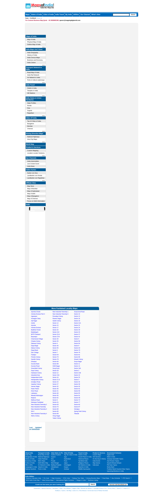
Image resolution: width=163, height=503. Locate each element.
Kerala (29, 105)
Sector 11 (77, 364)
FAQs (61, 488)
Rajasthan (30, 113)
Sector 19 (77, 321)
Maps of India (31, 36)
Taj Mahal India (82, 461)
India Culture (31, 62)
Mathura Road (35, 400)
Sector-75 (56, 357)
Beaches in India (83, 467)
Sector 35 (55, 341)
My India (68, 14)
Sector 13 (77, 316)
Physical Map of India (34, 42)
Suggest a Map (76, 488)
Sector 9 (76, 345)
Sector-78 (56, 359)
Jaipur (66, 463)
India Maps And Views (34, 49)
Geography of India (31, 457)
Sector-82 (77, 404)
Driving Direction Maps (34, 133)
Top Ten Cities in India (70, 455)
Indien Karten (31, 170)
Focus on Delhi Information (36, 201)
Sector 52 (77, 388)
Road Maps (105, 478)
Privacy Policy (111, 488)
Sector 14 (77, 366)
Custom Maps (97, 455)
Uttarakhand (54, 467)
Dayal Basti (34, 350)
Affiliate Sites (31, 183)
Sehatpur (77, 409)
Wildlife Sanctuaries (84, 469)
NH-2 (32, 411)
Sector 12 (55, 323)
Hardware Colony (36, 373)
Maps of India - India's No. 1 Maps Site (27, 5)
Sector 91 (77, 395)
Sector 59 (77, 391)
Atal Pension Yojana (113, 461)
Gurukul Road (35, 366)
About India (29, 453)
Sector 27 (55, 384)
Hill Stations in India (84, 465)
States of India (36, 14)
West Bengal (55, 463)
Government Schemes (114, 453)
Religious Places (83, 463)
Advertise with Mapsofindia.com (118, 484)
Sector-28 (56, 370)
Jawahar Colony (36, 384)
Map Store (30, 186)
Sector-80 (56, 409)
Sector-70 (77, 350)
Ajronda (33, 325)
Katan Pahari (35, 388)
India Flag (28, 455)
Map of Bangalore (33, 196)
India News (31, 166)
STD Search (126, 478)
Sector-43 (77, 348)
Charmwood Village (37, 339)
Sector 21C (56, 332)
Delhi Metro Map (43, 463)
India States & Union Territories (33, 99)
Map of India (31, 39)
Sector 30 (55, 339)
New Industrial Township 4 (39, 413)
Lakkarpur (34, 393)
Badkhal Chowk (36, 330)
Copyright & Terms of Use (100, 488)
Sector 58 (77, 341)
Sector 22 (77, 325)
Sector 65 (77, 393)
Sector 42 (77, 336)
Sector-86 (77, 357)
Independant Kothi (36, 377)
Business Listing (93, 480)
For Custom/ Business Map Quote (36, 20)
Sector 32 (55, 386)
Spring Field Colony (80, 411)
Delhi (28, 205)
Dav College (34, 352)
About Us (119, 488)
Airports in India (43, 467)
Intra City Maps (32, 139)
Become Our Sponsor (86, 488)
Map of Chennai (32, 198)
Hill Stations (31, 93)
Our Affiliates (67, 488)
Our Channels (31, 158)
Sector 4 (55, 343)
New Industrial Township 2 (39, 404)
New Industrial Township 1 (60, 312)
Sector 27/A (56, 336)
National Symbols (30, 469)
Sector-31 (56, 402)
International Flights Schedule (65, 480)
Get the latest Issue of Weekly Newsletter (97, 490)
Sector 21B (77, 373)
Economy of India (30, 461)
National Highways (33, 137)
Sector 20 (55, 330)
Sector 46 (55, 345)
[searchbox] (121, 14)
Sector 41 (55, 391)
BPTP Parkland (35, 334)
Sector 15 (55, 325)
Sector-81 (77, 355)
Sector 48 (55, 393)
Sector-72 (77, 400)
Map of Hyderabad (33, 191)
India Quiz (96, 465)
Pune (65, 461)
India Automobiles (33, 161)
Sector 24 (55, 382)
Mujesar (33, 398)
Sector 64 (77, 343)
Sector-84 (56, 361)
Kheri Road (34, 391)
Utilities (76, 14)
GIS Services (97, 457)
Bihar (52, 469)
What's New (95, 14)
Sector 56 (55, 395)
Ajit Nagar (34, 321)
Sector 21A (77, 323)
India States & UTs (57, 453)
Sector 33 (77, 332)
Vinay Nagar (56, 416)
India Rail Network (33, 75)
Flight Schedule (56, 478)
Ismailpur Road (35, 382)
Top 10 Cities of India (34, 121)
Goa (28, 108)
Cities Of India (31, 118)
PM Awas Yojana (112, 465)
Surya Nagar (78, 361)
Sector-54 (56, 355)
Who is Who (29, 465)
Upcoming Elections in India (115, 471)
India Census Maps (33, 57)
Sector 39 (77, 384)
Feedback (57, 490)
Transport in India (44, 453)
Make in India (111, 457)
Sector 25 (77, 377)
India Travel (59, 14)
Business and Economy (35, 60)
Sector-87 (77, 407)
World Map (30, 144)
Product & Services (33, 147)
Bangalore (30, 123)
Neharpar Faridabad (37, 402)
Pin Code (46, 478)
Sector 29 (77, 330)
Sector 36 (55, 388)
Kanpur (66, 467)
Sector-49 (77, 398)
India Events (96, 461)
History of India (32, 55)
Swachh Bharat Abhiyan (114, 463)
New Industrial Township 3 (39, 409)
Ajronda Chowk (35, 312)
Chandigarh (67, 465)
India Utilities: (29, 476)
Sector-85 (56, 411)
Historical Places (83, 459)
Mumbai (29, 126)
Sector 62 (55, 398)
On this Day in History (99, 459)
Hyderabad (67, 459)
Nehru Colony (35, 416)
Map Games (96, 463)
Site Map (69, 490)
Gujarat (29, 110)
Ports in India (42, 469)
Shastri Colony (78, 359)
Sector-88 (56, 364)
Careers (63, 490)
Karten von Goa (32, 173)
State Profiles (31, 103)
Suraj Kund (56, 368)
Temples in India (32, 90)
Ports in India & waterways (36, 80)
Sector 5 (76, 339)
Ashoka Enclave (36, 327)
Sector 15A (56, 375)
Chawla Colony (35, 341)
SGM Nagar (56, 366)
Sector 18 (55, 377)
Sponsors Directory (46, 488)
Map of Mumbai (32, 188)
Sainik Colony (57, 321)
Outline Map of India (33, 44)
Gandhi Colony (35, 359)
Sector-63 (56, 404)
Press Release (82, 490)
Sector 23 (77, 375)
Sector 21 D (56, 379)
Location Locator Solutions (36, 153)
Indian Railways (43, 459)
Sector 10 (77, 314)
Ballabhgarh (34, 332)
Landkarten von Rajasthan (35, 178)
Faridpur (33, 355)
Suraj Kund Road (79, 312)
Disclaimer (55, 488)
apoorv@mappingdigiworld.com (70, 20)
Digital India (110, 455)
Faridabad (33, 18)
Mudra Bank (110, 467)
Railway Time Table (78, 478)
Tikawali (76, 413)
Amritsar (66, 469)
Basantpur (34, 336)
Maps (28, 14)
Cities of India (48, 14)
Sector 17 (55, 327)
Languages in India (31, 467)
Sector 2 (76, 370)
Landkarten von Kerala (34, 175)
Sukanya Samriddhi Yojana (115, 459)
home (27, 18)
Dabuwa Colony (36, 343)
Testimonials (37, 488)
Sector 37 (77, 334)
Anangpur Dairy (36, 318)
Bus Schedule (116, 478)
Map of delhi (31, 193)
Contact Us (126, 488)
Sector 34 (77, 382)
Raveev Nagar (57, 318)
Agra (65, 457)
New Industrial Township (38, 407)
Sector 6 (55, 350)
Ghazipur (34, 361)
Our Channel (85, 14)
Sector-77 (77, 402)
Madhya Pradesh (56, 465)
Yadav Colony (57, 418)
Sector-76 (77, 352)
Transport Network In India (34, 68)
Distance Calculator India (33, 478)
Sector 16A (77, 368)
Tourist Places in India (85, 457)
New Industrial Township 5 (60, 314)
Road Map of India (33, 72)
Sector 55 (55, 348)
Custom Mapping (32, 150)
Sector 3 (76, 379)
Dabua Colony (35, 348)
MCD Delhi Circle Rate (33, 480)
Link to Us (75, 490)
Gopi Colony (35, 370)
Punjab (53, 461)
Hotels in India (32, 88)
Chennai (30, 128)
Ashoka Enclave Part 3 (38, 314)
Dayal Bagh (34, 345)
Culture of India (30, 463)
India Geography (32, 52)
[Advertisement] (36, 29)
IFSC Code (66, 478)
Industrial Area (35, 375)
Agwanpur (34, 316)
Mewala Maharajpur (37, 395)
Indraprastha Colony (37, 379)
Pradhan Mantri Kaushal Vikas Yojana (118, 469)
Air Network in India (33, 77)
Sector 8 (55, 400)
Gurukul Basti (35, 364)
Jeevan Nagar (35, 386)
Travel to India (82, 453)
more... (44, 47)
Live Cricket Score (33, 164)
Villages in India (81, 480)
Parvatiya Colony (58, 316)
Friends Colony (35, 357)
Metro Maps (41, 461)
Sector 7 (55, 352)
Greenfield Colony (36, 368)
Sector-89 (56, 413)
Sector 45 (77, 386)
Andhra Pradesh (56, 455)
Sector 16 (77, 318)
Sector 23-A (56, 334)
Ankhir (33, 323)
